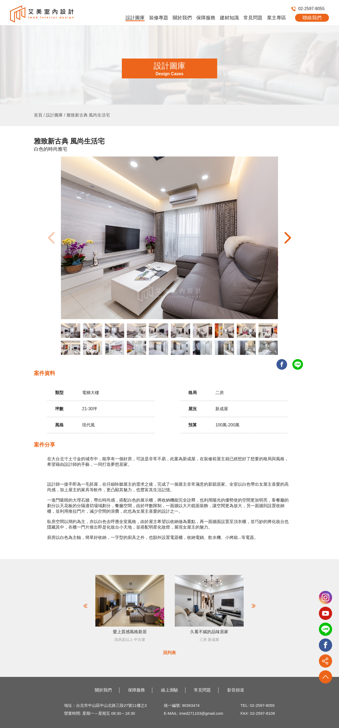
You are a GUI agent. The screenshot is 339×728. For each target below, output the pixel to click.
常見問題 (252, 17)
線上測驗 (169, 690)
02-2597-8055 (308, 8)
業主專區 (276, 17)
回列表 (169, 652)
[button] (287, 238)
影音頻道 (235, 690)
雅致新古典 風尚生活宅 (88, 115)
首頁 (38, 115)
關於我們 (182, 17)
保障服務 (205, 17)
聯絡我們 (312, 17)
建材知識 (229, 17)
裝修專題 (158, 17)
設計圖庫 (135, 17)
